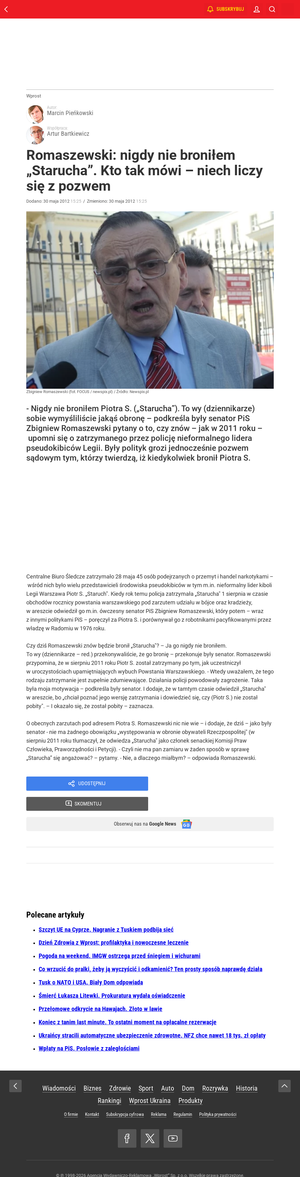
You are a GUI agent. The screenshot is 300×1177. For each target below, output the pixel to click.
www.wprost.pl (160, 1160)
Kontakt (92, 1079)
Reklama (158, 1079)
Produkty (190, 1065)
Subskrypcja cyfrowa (125, 1079)
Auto (167, 1053)
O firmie (71, 1079)
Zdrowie (120, 1053)
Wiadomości (59, 1053)
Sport (146, 1053)
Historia (247, 1053)
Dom (188, 1053)
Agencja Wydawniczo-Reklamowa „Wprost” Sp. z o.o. (137, 1140)
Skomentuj (218, 766)
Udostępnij (92, 766)
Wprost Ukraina (150, 1065)
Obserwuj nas (140, 788)
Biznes (92, 1053)
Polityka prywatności (217, 1079)
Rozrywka (215, 1053)
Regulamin (183, 1079)
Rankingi (109, 1065)
